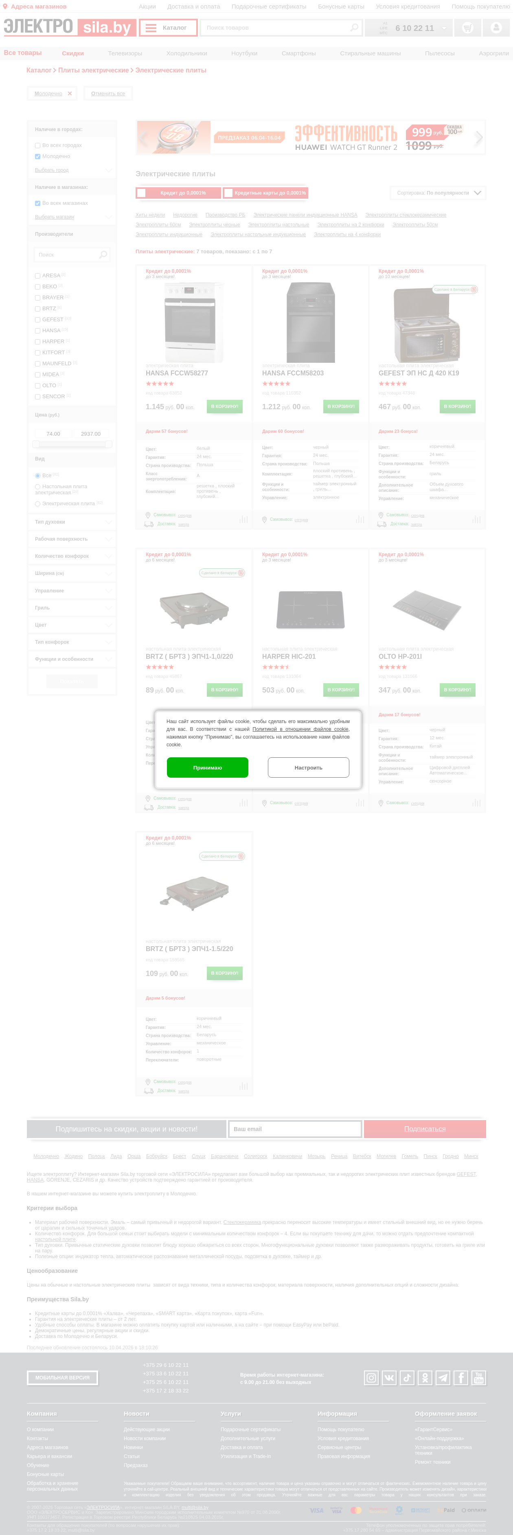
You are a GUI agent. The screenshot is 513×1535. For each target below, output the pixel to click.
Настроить (308, 768)
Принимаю (207, 768)
